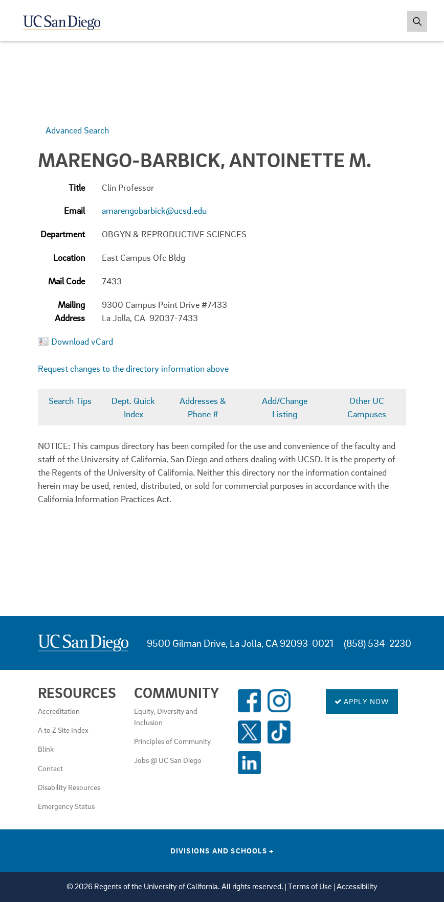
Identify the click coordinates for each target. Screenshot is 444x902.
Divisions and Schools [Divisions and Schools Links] (222, 850)
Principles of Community (172, 741)
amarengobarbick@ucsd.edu (154, 210)
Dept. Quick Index (133, 407)
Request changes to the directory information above (133, 368)
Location (69, 257)
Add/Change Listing (284, 407)
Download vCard (82, 341)
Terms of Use (310, 886)
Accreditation (59, 710)
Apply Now (362, 701)
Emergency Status (66, 805)
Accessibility (357, 886)
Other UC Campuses (366, 407)
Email (74, 210)
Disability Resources (69, 787)
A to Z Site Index (63, 729)
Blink (46, 748)
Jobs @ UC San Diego (168, 759)
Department (62, 234)
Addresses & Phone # (203, 407)
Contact (50, 768)
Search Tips (70, 400)
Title (77, 187)
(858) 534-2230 (377, 643)
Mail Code (66, 281)
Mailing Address (70, 311)
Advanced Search (77, 130)
